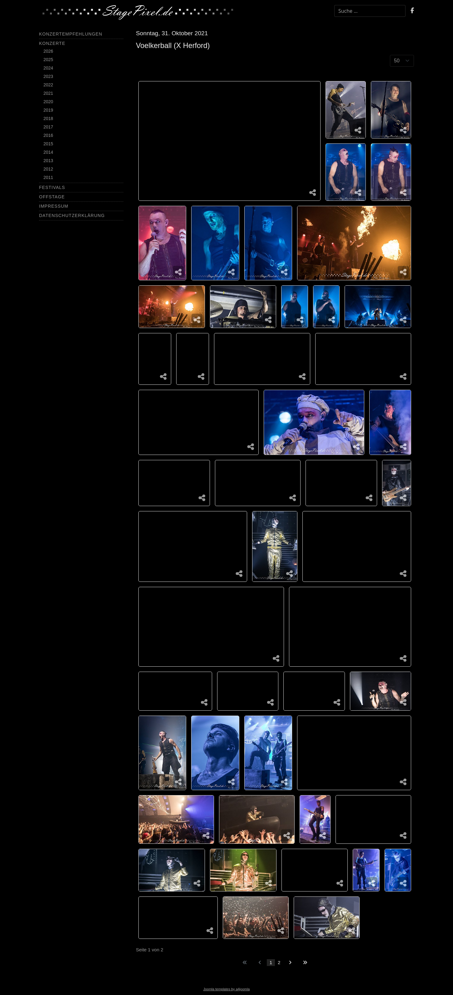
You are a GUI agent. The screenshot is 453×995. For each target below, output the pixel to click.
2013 (48, 160)
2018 (48, 118)
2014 (48, 152)
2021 (48, 93)
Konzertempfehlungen (70, 33)
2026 (48, 51)
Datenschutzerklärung (72, 215)
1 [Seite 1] (271, 962)
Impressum (53, 206)
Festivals (52, 187)
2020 (48, 101)
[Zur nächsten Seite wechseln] (290, 962)
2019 (48, 110)
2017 (48, 126)
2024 (48, 67)
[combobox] (370, 11)
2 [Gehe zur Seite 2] (279, 962)
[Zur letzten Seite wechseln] (305, 962)
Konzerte (52, 43)
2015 (48, 143)
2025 (48, 59)
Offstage (52, 196)
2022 (48, 84)
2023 (48, 76)
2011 (48, 177)
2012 (48, 169)
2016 (48, 135)
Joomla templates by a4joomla (226, 989)
